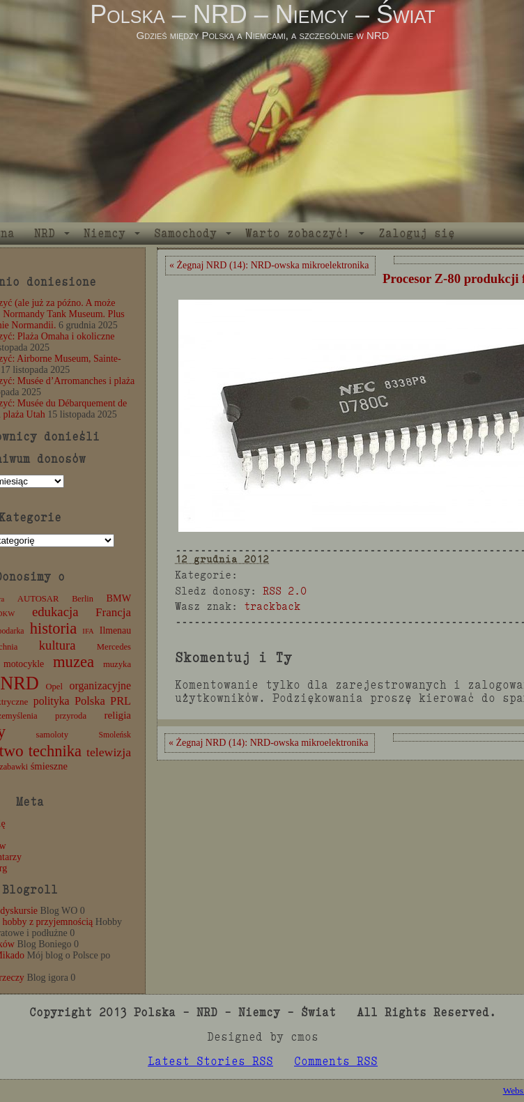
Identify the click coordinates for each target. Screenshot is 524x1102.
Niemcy (104, 233)
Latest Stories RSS (210, 1061)
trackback (272, 606)
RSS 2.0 (285, 591)
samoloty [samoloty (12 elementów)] (52, 735)
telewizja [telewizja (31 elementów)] (108, 752)
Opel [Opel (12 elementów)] (54, 686)
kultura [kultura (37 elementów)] (57, 645)
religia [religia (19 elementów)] (118, 715)
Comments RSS (336, 1061)
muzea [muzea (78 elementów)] (73, 662)
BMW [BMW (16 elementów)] (119, 598)
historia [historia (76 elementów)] (53, 628)
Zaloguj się (416, 233)
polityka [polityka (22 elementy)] (51, 701)
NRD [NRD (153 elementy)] (19, 683)
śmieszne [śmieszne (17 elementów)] (49, 766)
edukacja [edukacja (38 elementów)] (55, 611)
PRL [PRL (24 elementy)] (120, 700)
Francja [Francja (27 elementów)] (113, 612)
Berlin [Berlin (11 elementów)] (82, 599)
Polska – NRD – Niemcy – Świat (262, 14)
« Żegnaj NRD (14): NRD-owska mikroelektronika (269, 265)
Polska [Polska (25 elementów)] (90, 700)
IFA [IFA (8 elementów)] (87, 631)
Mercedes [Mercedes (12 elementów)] (114, 647)
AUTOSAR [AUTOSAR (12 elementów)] (38, 599)
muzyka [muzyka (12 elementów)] (117, 664)
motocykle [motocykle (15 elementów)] (23, 664)
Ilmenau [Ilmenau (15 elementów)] (115, 630)
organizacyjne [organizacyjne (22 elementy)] (100, 685)
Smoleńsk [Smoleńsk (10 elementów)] (114, 735)
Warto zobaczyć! (297, 233)
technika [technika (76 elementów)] (55, 751)
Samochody (185, 233)
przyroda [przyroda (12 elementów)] (70, 716)
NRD (44, 233)
